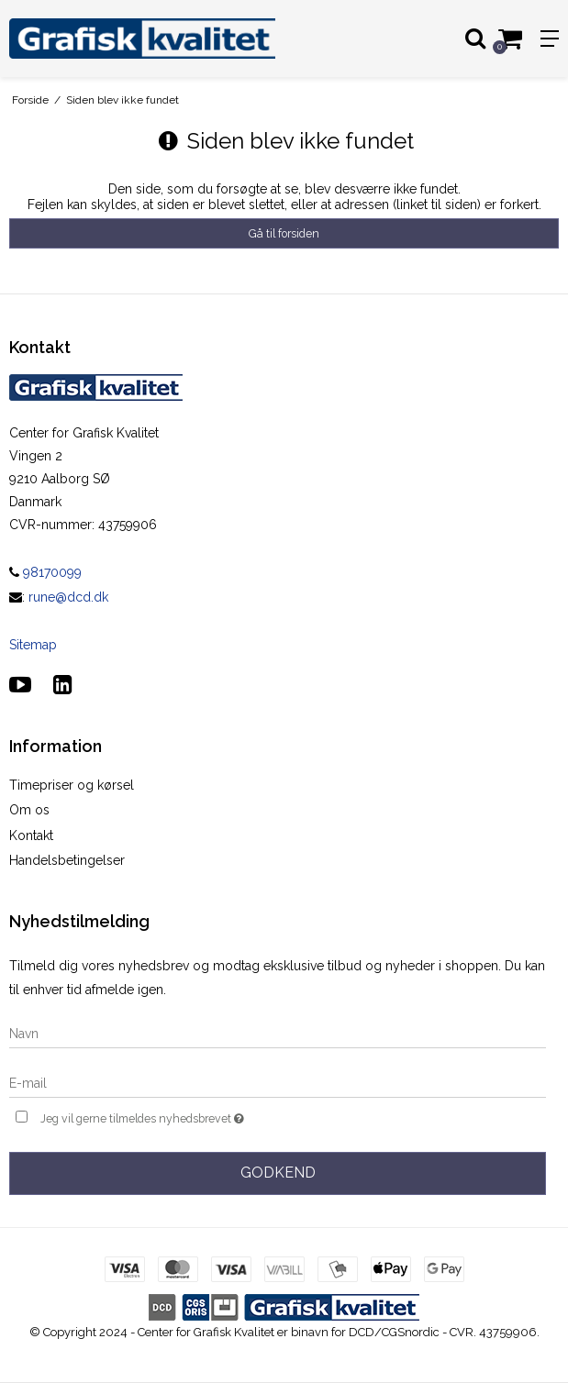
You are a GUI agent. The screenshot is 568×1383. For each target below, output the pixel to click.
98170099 (45, 572)
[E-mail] (277, 1082)
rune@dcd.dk (68, 597)
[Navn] (277, 1032)
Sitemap (33, 644)
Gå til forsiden (284, 233)
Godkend (278, 1172)
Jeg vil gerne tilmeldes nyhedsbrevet (188, 1116)
